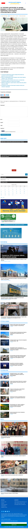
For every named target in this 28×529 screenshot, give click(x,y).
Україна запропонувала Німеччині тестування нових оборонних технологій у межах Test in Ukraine (18, 382)
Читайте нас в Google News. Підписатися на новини (14, 224)
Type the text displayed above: (10, 131)
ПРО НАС (14, 170)
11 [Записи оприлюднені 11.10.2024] (16, 189)
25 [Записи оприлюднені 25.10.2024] (16, 193)
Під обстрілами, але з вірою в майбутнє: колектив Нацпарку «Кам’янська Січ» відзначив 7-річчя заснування (17, 405)
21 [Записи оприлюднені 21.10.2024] (1, 193)
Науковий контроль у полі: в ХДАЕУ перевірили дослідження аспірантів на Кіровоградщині (17, 374)
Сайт (1, 125)
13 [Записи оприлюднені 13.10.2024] (24, 189)
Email (1, 122)
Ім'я (1, 119)
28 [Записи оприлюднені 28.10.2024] (1, 194)
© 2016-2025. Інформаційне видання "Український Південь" (14, 526)
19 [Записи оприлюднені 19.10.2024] (20, 191)
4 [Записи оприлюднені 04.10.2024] (16, 187)
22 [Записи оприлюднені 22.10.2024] (5, 193)
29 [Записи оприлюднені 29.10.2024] (5, 194)
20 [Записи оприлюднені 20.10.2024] (24, 191)
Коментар (2, 105)
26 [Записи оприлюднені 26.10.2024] (20, 193)
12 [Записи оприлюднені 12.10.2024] (20, 189)
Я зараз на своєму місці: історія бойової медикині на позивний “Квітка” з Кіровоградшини (17, 390)
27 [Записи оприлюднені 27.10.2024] (24, 193)
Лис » (4, 197)
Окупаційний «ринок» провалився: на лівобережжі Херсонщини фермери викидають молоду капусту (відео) (18, 348)
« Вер (1, 197)
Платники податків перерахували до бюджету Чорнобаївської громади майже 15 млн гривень (18, 333)
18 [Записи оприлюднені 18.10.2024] (16, 191)
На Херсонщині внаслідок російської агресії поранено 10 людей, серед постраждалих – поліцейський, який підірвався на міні (18, 356)
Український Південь (14, 2)
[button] (25, 3)
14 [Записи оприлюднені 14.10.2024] (1, 191)
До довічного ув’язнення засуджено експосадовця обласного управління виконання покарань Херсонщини (16, 364)
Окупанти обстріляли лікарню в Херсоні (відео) (9, 493)
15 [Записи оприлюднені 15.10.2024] (5, 191)
